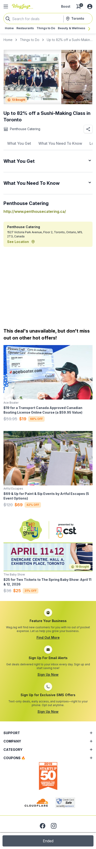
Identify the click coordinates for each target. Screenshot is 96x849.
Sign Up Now (48, 674)
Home (7, 40)
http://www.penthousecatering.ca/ (34, 211)
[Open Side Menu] (5, 6)
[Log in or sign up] (90, 6)
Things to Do (29, 40)
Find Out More (48, 637)
